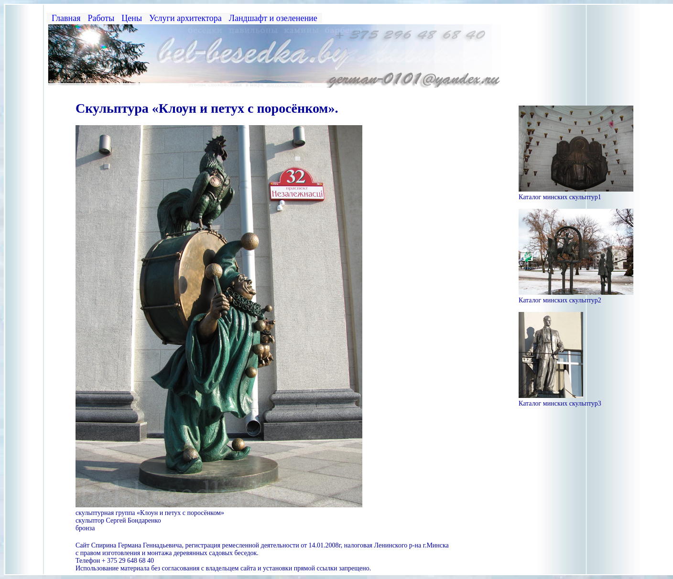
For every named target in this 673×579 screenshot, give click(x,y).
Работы (100, 18)
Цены (131, 18)
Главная (66, 18)
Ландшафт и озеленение (273, 18)
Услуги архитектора (185, 18)
